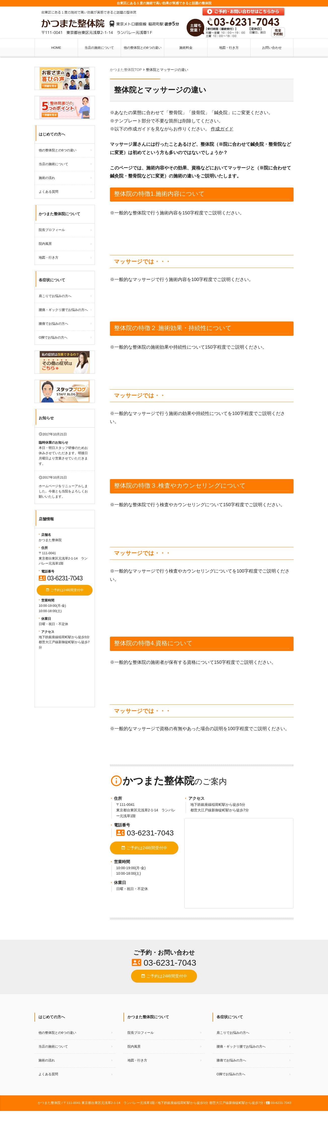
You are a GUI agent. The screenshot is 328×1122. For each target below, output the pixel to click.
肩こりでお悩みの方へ (55, 296)
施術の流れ (47, 178)
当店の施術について (99, 48)
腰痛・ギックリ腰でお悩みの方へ (63, 310)
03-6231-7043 (145, 833)
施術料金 (185, 48)
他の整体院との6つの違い (142, 48)
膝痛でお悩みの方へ (53, 323)
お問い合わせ (272, 48)
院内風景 (45, 244)
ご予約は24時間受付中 (144, 848)
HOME (56, 48)
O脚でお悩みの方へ (53, 337)
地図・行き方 (229, 48)
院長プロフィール (52, 230)
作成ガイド (222, 128)
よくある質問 (48, 192)
